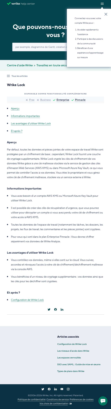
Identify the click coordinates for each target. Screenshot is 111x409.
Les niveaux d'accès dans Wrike (73, 351)
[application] (103, 401)
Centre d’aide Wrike (20, 65)
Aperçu (15, 108)
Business (45, 100)
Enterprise (63, 100)
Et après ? (16, 131)
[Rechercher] (55, 47)
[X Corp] (49, 309)
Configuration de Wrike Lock (27, 300)
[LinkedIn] (62, 309)
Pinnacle (80, 100)
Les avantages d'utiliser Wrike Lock (31, 123)
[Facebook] (55, 309)
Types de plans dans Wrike (70, 371)
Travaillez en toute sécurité (53, 65)
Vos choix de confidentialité (53, 403)
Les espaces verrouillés (69, 357)
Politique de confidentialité (32, 399)
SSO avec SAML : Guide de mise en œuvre (78, 364)
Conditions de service (57, 399)
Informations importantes (25, 116)
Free (31, 100)
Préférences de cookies (82, 399)
